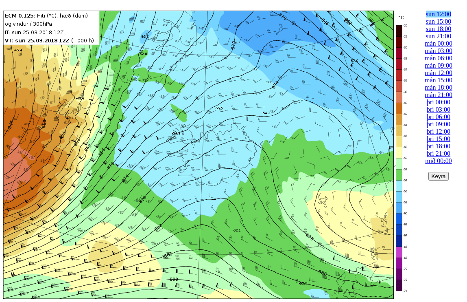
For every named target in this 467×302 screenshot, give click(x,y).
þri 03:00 (438, 109)
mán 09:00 (438, 65)
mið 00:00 (438, 160)
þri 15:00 (438, 138)
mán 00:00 (438, 43)
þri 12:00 (438, 131)
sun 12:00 (439, 14)
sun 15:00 (439, 21)
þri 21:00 (438, 153)
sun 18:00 (439, 28)
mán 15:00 (438, 80)
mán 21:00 (438, 94)
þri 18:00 (438, 146)
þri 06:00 (438, 116)
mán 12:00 (438, 72)
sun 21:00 (439, 36)
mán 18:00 (438, 87)
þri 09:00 (438, 124)
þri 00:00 (438, 102)
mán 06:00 (438, 58)
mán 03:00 (438, 50)
